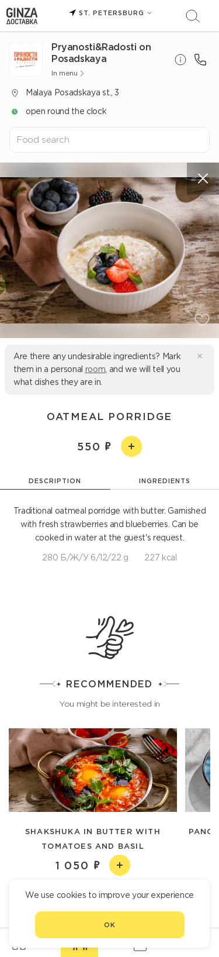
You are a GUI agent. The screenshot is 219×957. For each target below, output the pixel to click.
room (95, 369)
